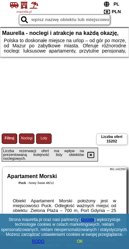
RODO (38, 241)
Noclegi (26, 138)
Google (87, 219)
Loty (44, 138)
